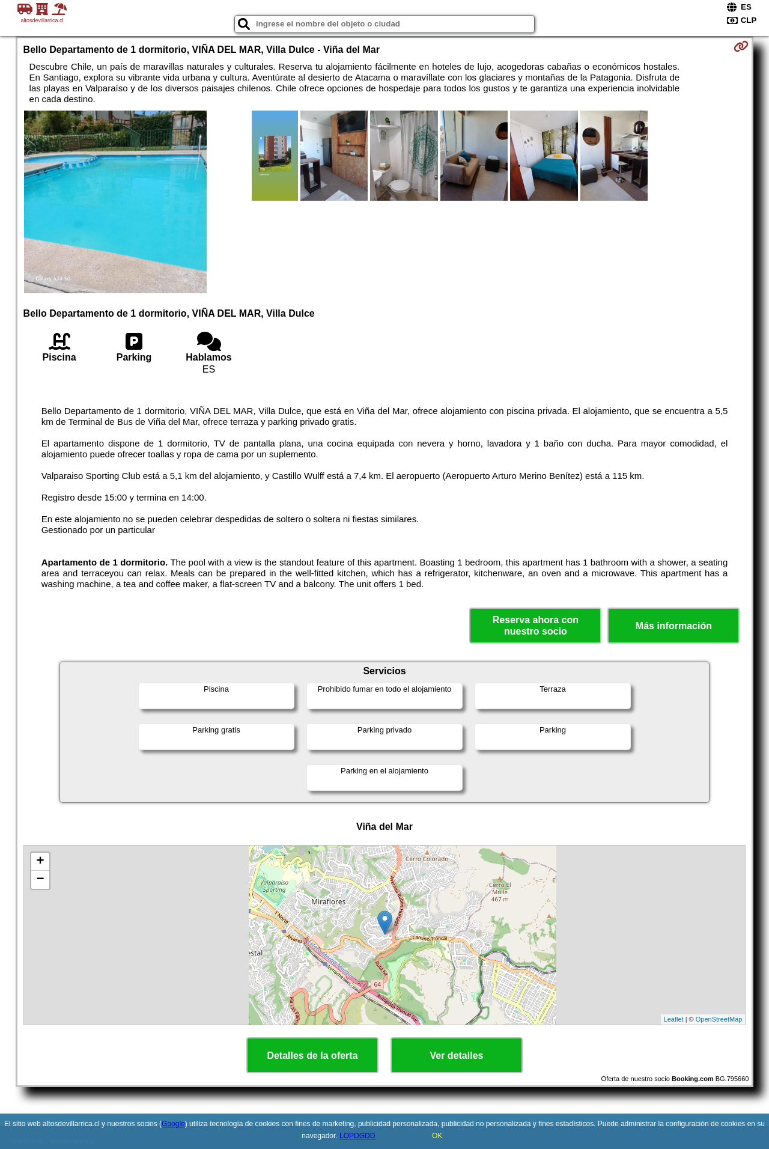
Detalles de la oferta (312, 1055)
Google (173, 1124)
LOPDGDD (357, 1136)
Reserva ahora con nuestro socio (536, 625)
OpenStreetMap (719, 1019)
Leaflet (674, 1019)
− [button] (40, 880)
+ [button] (40, 862)
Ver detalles (457, 1055)
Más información (674, 626)
